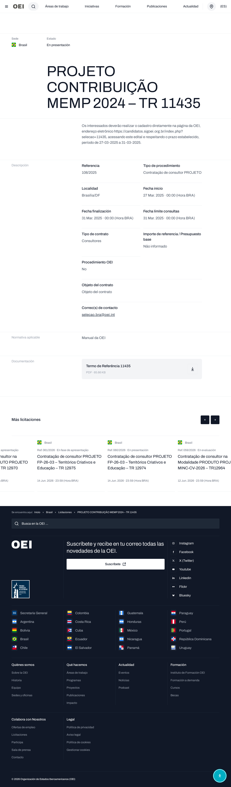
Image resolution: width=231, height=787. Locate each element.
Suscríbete (115, 564)
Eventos (124, 672)
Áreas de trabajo (57, 6)
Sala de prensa (21, 749)
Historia (17, 680)
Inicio (37, 512)
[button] (205, 419)
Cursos (175, 687)
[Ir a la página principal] (18, 6)
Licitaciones (65, 512)
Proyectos (73, 687)
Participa (17, 742)
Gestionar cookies (78, 749)
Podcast (124, 687)
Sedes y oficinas (22, 695)
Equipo (16, 687)
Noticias (124, 680)
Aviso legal (74, 734)
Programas (74, 680)
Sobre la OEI (20, 672)
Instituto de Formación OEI (188, 672)
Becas (175, 695)
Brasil (49, 512)
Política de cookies (79, 742)
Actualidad (190, 6)
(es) (223, 6)
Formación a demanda (185, 680)
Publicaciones (157, 6)
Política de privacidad (80, 727)
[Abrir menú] (6, 6)
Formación (123, 6)
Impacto (72, 702)
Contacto (17, 757)
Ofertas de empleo (23, 727)
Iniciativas (92, 6)
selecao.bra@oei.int (98, 315)
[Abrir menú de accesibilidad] (220, 776)
